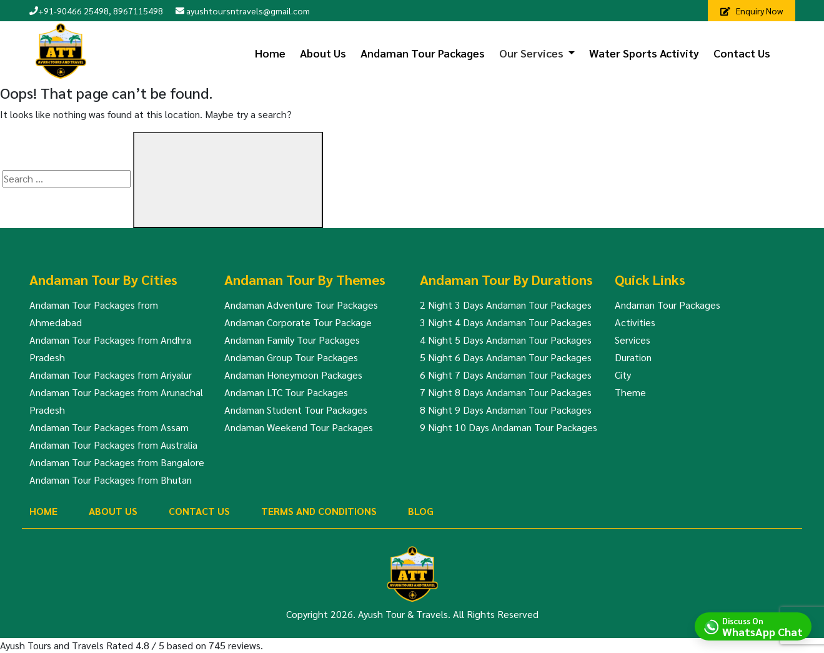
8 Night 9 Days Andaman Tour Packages (506, 409)
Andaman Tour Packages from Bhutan (110, 479)
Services (632, 339)
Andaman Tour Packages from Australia (113, 444)
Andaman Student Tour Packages (295, 409)
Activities (635, 322)
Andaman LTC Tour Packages (286, 392)
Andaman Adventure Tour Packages (301, 304)
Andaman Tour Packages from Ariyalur (110, 374)
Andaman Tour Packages (422, 53)
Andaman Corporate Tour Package (298, 322)
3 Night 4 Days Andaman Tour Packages (506, 322)
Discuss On (762, 626)
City (623, 374)
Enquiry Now (751, 10)
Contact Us (741, 53)
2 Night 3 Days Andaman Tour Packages (506, 304)
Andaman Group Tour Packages (291, 357)
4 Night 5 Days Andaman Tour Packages (506, 339)
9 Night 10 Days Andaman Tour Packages (508, 427)
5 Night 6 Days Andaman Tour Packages (506, 357)
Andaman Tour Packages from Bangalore (116, 462)
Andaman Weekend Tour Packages (298, 427)
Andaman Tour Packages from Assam (109, 427)
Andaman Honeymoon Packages (293, 374)
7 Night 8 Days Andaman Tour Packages (506, 392)
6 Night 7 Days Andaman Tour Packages (506, 374)
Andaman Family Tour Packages (292, 339)
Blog (421, 510)
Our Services (531, 53)
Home (270, 53)
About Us (323, 53)
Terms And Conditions (319, 510)
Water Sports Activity (644, 53)
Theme (630, 392)
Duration (633, 357)
